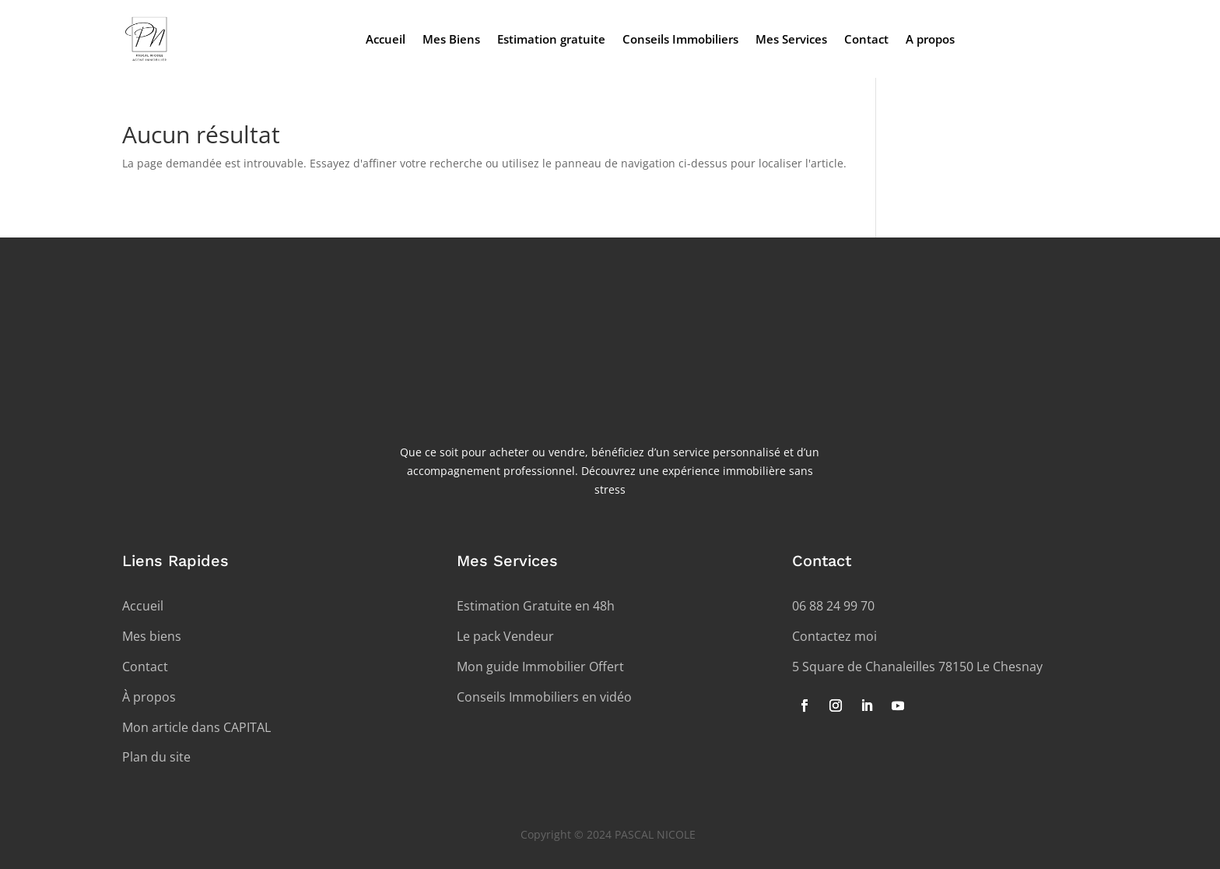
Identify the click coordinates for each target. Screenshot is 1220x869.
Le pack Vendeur (505, 636)
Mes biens (151, 636)
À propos (149, 696)
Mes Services (791, 40)
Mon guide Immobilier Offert (540, 666)
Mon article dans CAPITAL (196, 727)
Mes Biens (451, 40)
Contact (866, 40)
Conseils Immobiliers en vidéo (544, 696)
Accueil (385, 40)
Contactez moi (834, 636)
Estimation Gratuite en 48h (536, 605)
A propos (930, 40)
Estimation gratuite (551, 40)
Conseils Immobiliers (680, 40)
